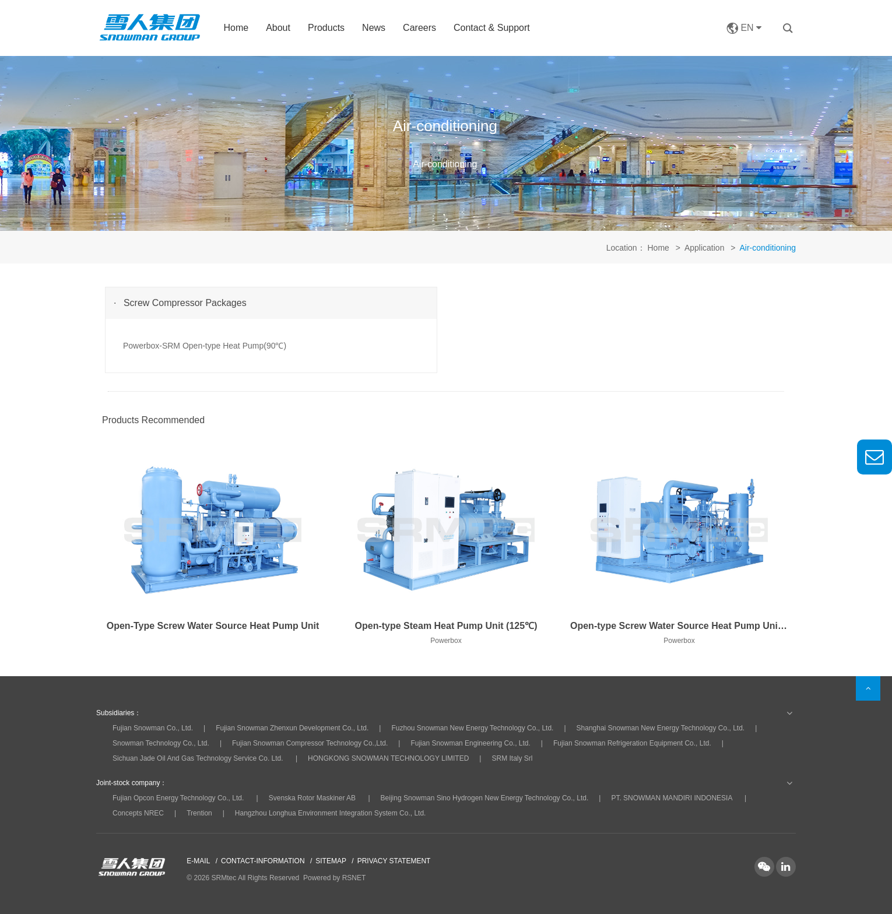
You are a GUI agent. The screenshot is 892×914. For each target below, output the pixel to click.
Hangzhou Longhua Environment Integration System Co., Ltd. (330, 813)
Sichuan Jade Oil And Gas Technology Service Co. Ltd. (198, 758)
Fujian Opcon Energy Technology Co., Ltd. (178, 798)
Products (326, 28)
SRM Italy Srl (511, 758)
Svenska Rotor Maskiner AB (312, 798)
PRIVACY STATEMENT (394, 861)
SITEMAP (330, 861)
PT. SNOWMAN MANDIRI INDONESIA (671, 798)
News (373, 28)
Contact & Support (492, 28)
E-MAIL (198, 861)
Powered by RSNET (334, 878)
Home (235, 28)
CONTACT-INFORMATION (263, 861)
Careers (419, 28)
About (278, 28)
